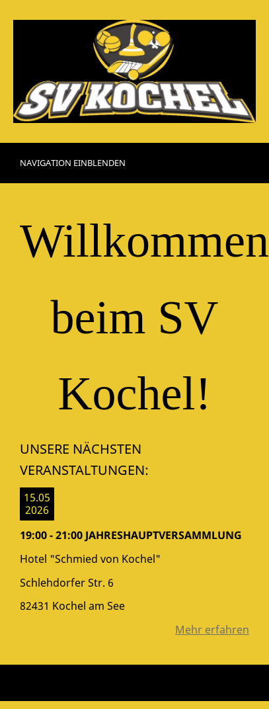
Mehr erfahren (212, 629)
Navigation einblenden (73, 163)
